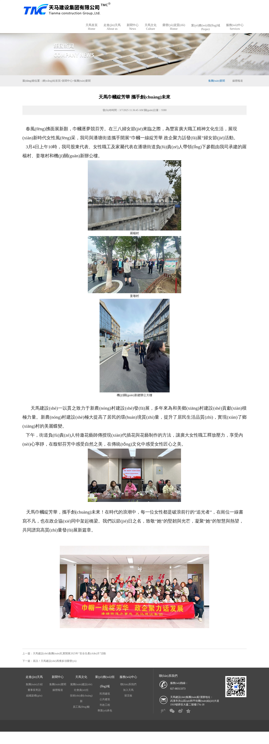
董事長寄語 (34, 696)
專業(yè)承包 (105, 716)
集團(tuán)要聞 (82, 86)
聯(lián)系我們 (128, 690)
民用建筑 (105, 699)
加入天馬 (128, 696)
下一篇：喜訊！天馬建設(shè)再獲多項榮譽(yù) (49, 667)
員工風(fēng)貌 (81, 712)
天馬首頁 (92, 33)
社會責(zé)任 (81, 696)
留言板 (128, 701)
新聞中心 (133, 33)
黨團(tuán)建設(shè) (81, 690)
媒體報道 (237, 86)
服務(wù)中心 (235, 33)
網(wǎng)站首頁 (51, 86)
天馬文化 (151, 33)
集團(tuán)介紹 (34, 690)
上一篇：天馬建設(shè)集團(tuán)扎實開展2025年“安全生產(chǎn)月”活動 (64, 659)
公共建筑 (105, 705)
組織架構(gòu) (34, 701)
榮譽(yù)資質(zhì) (174, 33)
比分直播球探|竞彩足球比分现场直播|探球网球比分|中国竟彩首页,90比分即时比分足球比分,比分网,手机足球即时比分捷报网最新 (126, 3)
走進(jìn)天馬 (112, 33)
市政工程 (105, 711)
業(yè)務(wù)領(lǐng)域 (205, 33)
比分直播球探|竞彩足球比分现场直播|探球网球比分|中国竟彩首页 (32, 742)
